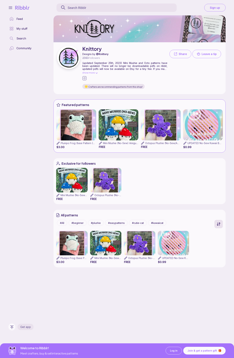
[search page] (17, 38)
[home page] (16, 19)
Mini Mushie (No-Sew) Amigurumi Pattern (126, 143)
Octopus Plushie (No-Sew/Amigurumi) (167, 143)
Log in (174, 350)
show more (89, 72)
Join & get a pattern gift (204, 350)
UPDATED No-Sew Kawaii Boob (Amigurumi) (187, 258)
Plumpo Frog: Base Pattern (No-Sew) (82, 143)
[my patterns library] (18, 29)
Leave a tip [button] (207, 54)
